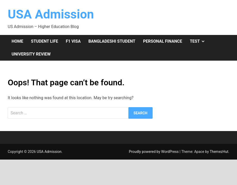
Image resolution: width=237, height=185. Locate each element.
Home (17, 41)
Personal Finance (162, 41)
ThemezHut (219, 152)
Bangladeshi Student (111, 41)
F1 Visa (73, 41)
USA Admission (51, 14)
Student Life (44, 41)
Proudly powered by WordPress (154, 152)
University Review (31, 54)
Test (199, 41)
